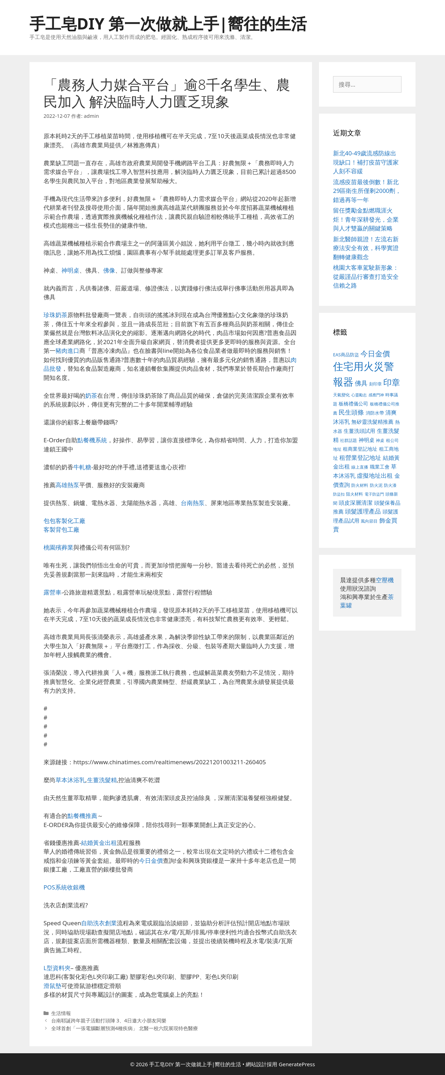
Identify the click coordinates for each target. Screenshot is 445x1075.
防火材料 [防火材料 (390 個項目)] (359, 485)
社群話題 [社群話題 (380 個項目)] (348, 440)
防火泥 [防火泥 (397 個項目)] (376, 485)
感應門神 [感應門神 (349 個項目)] (376, 394)
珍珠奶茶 (55, 315)
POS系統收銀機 (64, 887)
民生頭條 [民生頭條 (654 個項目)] (351, 412)
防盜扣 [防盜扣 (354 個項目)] (339, 494)
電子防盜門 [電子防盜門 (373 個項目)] (374, 494)
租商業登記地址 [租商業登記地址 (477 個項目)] (360, 448)
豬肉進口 (67, 351)
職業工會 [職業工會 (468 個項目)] (380, 466)
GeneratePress (297, 1064)
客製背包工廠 (61, 529)
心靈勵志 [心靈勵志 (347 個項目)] (359, 394)
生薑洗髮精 (102, 780)
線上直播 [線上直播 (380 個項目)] (359, 467)
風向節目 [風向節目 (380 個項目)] (369, 521)
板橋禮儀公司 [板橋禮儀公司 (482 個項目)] (353, 403)
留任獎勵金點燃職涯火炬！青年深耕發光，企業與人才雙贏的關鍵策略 (366, 219)
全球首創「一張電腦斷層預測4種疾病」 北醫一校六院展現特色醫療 (124, 1028)
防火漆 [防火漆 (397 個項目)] (390, 485)
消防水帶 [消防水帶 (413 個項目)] (375, 413)
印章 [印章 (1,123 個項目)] (391, 382)
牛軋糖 (82, 467)
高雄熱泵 (67, 485)
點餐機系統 (92, 440)
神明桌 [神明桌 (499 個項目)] (366, 439)
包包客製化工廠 (64, 521)
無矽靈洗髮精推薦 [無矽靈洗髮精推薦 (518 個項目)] (372, 421)
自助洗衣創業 (99, 923)
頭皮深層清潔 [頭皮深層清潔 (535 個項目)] (355, 502)
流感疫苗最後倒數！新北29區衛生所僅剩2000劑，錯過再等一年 (367, 191)
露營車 (52, 592)
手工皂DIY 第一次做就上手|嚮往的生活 (168, 23)
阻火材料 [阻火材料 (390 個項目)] (354, 494)
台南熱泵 (193, 503)
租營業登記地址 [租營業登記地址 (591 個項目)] (360, 457)
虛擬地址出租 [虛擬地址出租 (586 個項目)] (375, 475)
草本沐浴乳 (70, 780)
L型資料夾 (57, 968)
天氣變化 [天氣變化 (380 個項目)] (341, 394)
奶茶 (91, 395)
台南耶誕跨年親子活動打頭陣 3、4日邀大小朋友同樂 (108, 1020)
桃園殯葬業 (58, 547)
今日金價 (151, 860)
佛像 (109, 270)
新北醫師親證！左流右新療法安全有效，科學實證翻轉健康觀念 (366, 248)
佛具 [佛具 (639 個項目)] (361, 383)
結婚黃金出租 (99, 843)
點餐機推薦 (82, 816)
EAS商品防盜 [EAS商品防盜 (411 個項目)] (346, 355)
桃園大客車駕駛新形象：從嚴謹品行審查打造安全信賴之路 (366, 276)
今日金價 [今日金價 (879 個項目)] (375, 353)
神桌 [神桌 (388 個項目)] (380, 440)
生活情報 (61, 1013)
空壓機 (385, 580)
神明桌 (70, 270)
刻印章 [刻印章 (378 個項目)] (375, 384)
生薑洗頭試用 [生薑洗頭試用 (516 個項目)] (359, 430)
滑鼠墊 (52, 986)
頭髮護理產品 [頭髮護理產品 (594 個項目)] (363, 511)
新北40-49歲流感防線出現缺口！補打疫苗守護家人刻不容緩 (366, 162)
